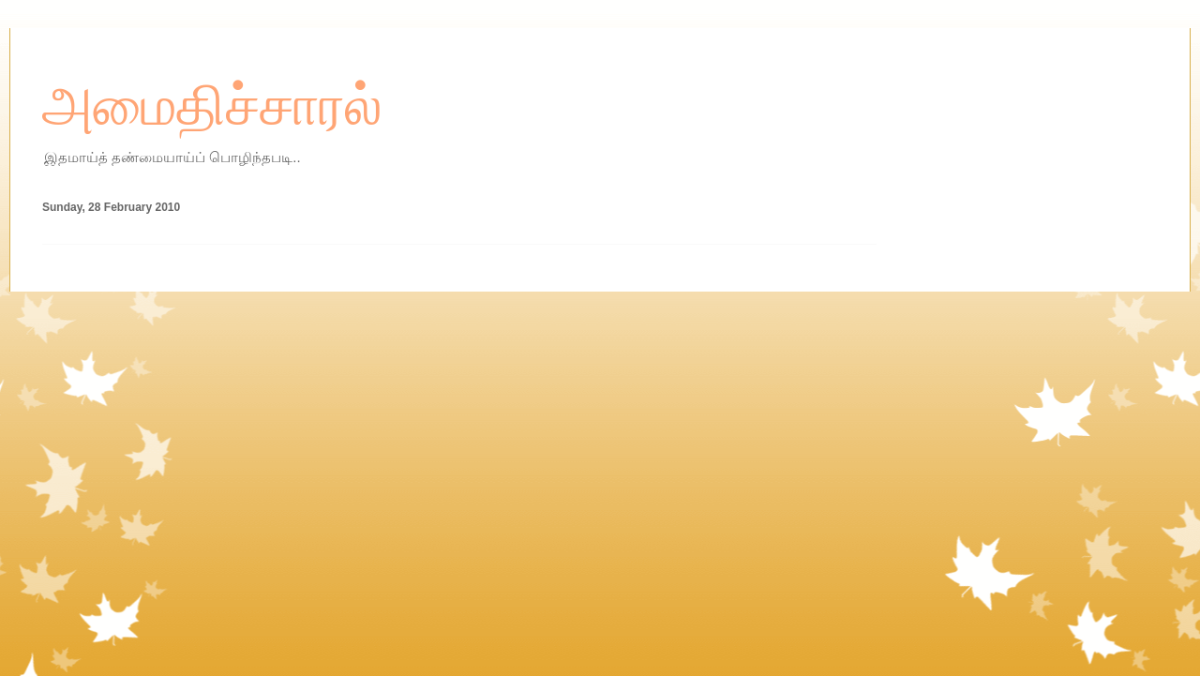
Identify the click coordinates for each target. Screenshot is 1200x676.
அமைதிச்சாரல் (212, 106)
